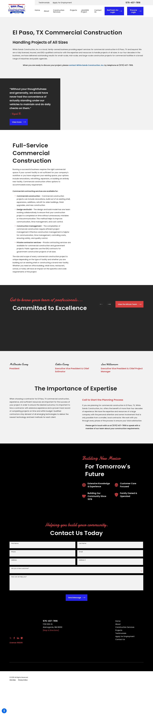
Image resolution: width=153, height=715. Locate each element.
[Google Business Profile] (22, 638)
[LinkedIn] (18, 638)
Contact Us (120, 639)
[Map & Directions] (51, 630)
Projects (118, 630)
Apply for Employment (62, 2)
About (118, 624)
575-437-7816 (133, 3)
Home (117, 621)
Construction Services (124, 627)
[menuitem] (38, 11)
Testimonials (44, 2)
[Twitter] (10, 638)
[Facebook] (14, 638)
